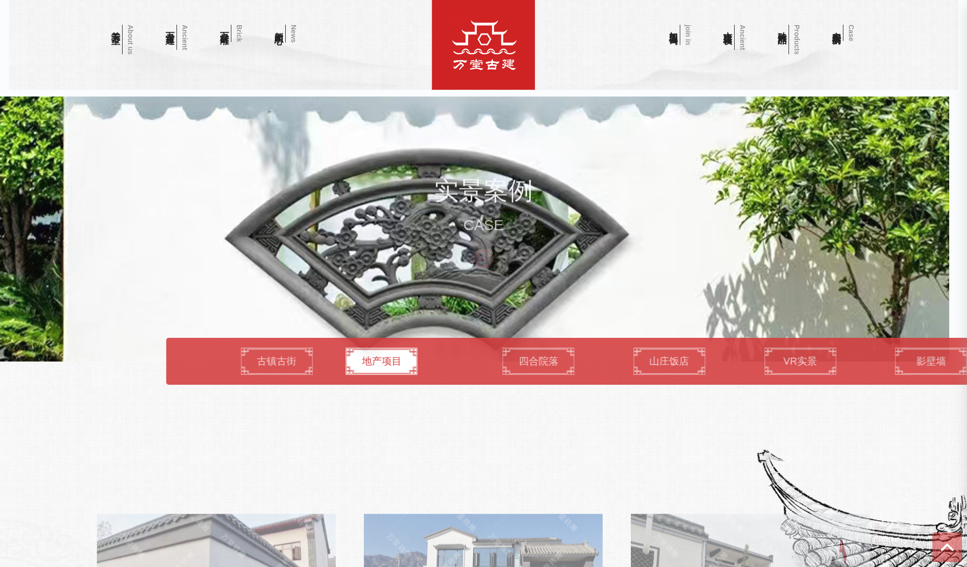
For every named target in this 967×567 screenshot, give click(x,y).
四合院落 (701, 360)
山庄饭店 (834, 360)
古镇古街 (433, 360)
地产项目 (510, 360)
